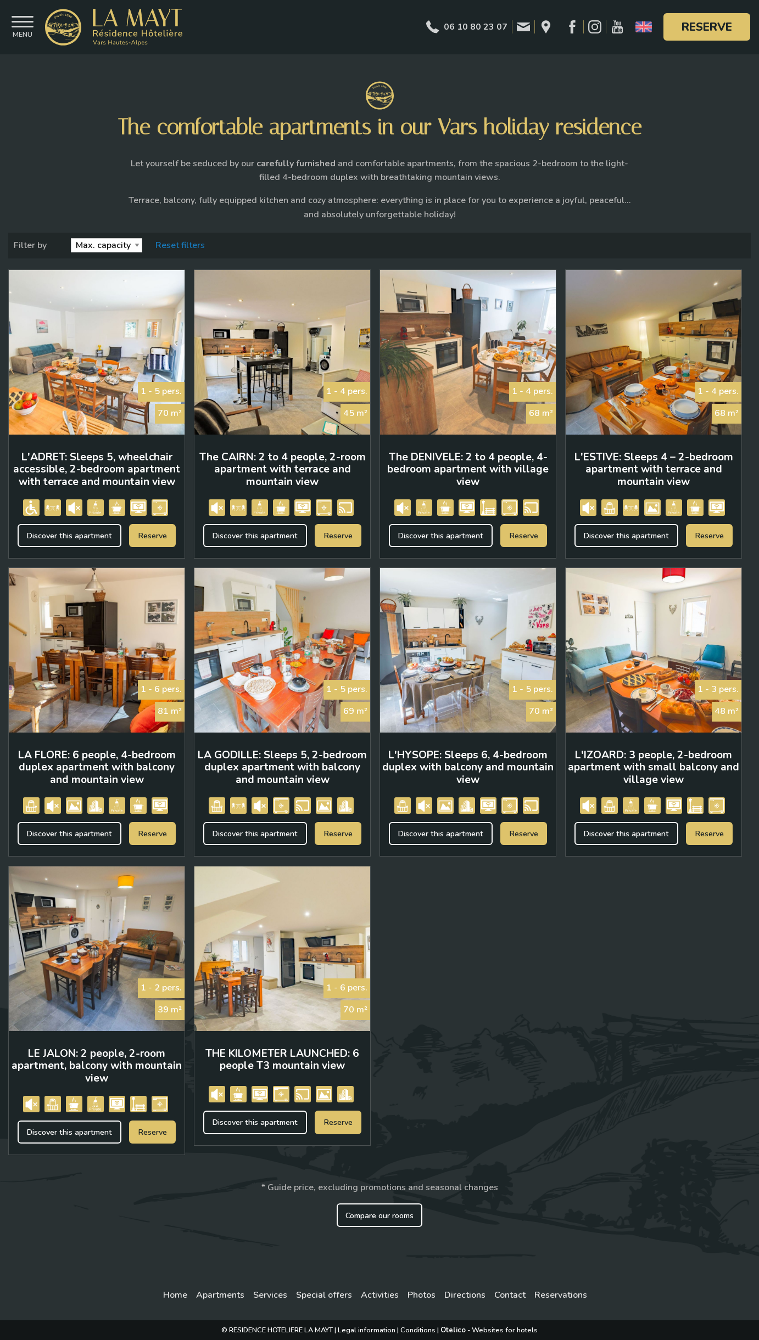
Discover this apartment (69, 535)
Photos (422, 1295)
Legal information (366, 1330)
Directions (464, 1295)
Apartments (220, 1295)
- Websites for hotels (489, 1330)
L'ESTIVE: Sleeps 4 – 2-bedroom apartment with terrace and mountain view (653, 469)
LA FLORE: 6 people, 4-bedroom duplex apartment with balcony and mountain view (97, 767)
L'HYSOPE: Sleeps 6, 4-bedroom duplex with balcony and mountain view (468, 767)
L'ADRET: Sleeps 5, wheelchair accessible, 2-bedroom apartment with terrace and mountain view (96, 469)
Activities (380, 1295)
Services (270, 1295)
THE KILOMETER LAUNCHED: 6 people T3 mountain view (282, 1059)
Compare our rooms (379, 1215)
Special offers (324, 1295)
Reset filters (180, 245)
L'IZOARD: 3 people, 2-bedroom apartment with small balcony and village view (653, 767)
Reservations (560, 1295)
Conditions (418, 1330)
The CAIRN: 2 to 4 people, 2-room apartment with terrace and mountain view (282, 469)
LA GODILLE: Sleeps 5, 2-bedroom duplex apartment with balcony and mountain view (282, 767)
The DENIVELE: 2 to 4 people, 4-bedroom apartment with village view (468, 469)
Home (175, 1295)
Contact (510, 1295)
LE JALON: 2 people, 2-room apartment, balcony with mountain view (97, 1065)
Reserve (707, 27)
